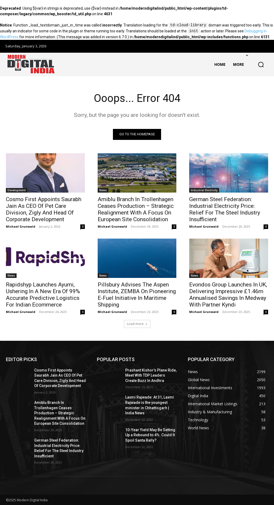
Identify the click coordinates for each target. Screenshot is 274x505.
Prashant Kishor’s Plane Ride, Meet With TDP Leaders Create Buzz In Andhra (151, 375)
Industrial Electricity (204, 190)
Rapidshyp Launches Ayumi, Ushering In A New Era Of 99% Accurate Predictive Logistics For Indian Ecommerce (43, 295)
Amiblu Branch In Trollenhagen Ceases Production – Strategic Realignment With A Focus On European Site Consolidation (136, 209)
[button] (261, 64)
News (103, 190)
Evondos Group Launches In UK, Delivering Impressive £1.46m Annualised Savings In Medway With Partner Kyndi (228, 295)
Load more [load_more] (137, 324)
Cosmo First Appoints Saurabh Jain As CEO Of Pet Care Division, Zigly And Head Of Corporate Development (43, 209)
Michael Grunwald (20, 226)
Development (16, 190)
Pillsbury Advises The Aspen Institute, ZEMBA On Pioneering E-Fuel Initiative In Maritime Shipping (137, 295)
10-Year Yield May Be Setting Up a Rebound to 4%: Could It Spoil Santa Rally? (150, 435)
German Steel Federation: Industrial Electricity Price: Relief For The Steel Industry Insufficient (224, 209)
